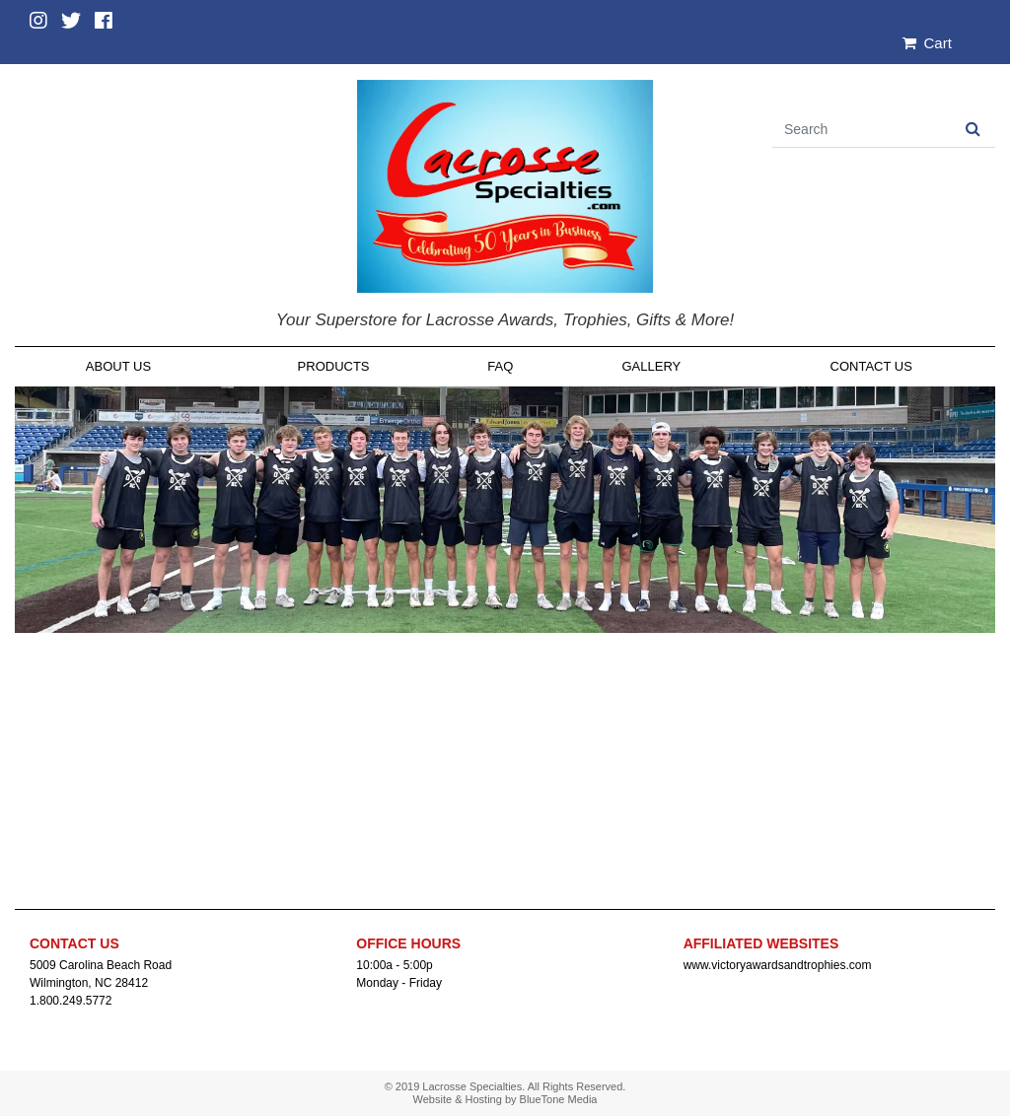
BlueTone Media (559, 1099)
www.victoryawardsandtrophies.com (778, 965)
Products (334, 366)
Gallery (651, 366)
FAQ (500, 366)
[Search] (861, 129)
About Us (118, 366)
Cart (927, 43)
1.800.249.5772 (70, 1001)
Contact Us (871, 366)
